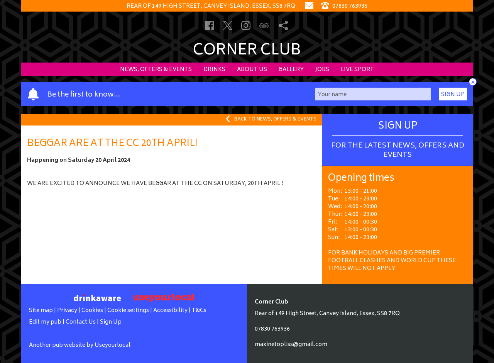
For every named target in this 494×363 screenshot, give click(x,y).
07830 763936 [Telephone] (344, 6)
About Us (252, 70)
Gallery (291, 70)
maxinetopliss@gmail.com (291, 344)
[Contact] (309, 6)
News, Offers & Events (156, 70)
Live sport (357, 70)
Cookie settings (128, 311)
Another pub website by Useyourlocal (79, 345)
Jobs (322, 70)
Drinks (214, 70)
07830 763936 (272, 329)
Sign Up (453, 95)
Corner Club (247, 51)
